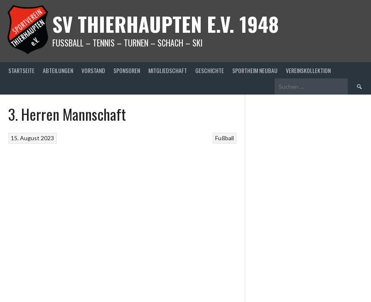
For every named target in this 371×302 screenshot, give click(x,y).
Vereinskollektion (308, 70)
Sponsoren (126, 70)
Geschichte (209, 70)
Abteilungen (58, 70)
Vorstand (93, 70)
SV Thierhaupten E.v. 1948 (165, 24)
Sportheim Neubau (255, 70)
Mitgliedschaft (167, 70)
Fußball (224, 137)
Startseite (21, 70)
